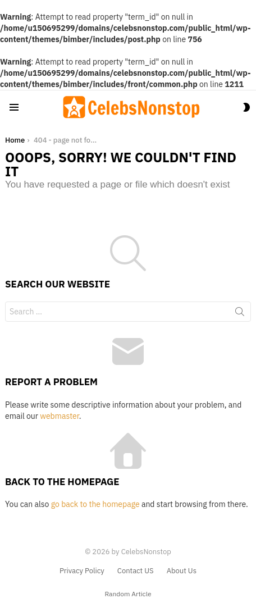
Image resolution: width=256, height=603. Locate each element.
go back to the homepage (95, 504)
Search (239, 314)
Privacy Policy (82, 571)
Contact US (135, 571)
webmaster (59, 416)
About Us (181, 571)
